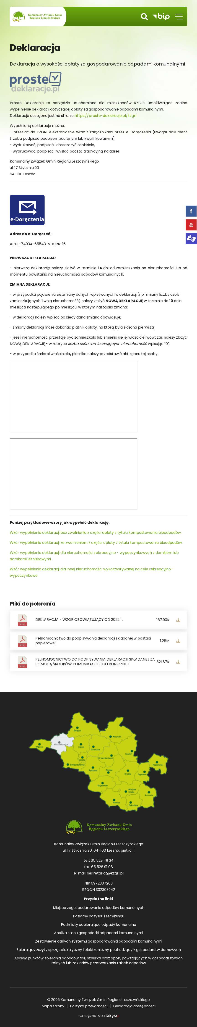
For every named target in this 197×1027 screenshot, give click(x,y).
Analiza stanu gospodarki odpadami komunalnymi (98, 933)
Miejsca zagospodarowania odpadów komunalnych (98, 908)
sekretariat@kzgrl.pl (105, 873)
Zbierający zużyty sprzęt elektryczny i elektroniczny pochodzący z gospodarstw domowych (98, 950)
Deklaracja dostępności (134, 1006)
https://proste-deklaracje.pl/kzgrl (105, 115)
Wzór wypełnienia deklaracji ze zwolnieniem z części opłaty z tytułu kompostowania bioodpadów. (96, 542)
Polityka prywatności (88, 1006)
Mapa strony (52, 1006)
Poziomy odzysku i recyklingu (98, 916)
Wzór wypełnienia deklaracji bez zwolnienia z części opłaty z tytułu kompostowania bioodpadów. (95, 532)
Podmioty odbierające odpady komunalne (98, 924)
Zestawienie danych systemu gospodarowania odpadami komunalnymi (98, 941)
